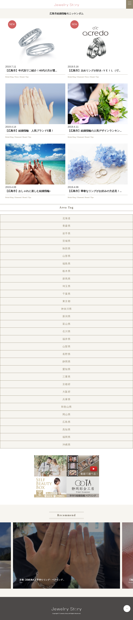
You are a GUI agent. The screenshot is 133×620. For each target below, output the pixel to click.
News (17, 77)
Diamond (80, 77)
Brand (22, 77)
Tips (27, 77)
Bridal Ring (9, 77)
